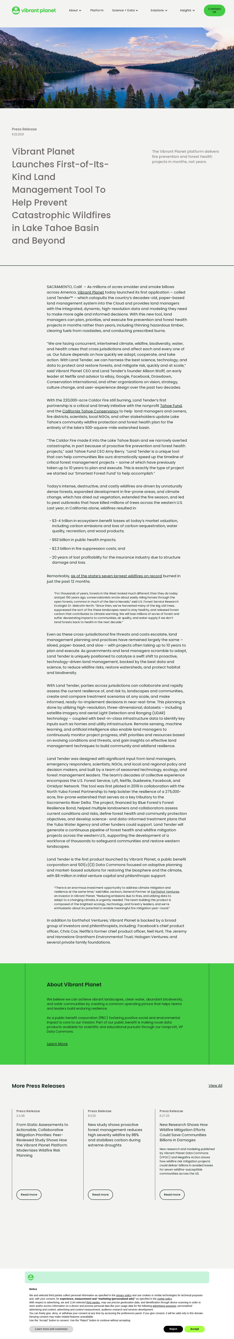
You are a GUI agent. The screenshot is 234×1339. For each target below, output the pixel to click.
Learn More (57, 1043)
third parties (93, 1302)
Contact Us (214, 10)
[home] (34, 10)
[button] (73, 10)
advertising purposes (164, 1305)
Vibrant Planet (91, 292)
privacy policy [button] (123, 1295)
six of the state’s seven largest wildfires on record (116, 576)
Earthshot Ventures (165, 892)
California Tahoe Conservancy (90, 411)
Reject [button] (173, 1328)
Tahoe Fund (171, 405)
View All (215, 1085)
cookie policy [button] (164, 1298)
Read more (29, 1194)
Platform (96, 10)
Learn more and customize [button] (51, 1328)
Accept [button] (194, 1328)
